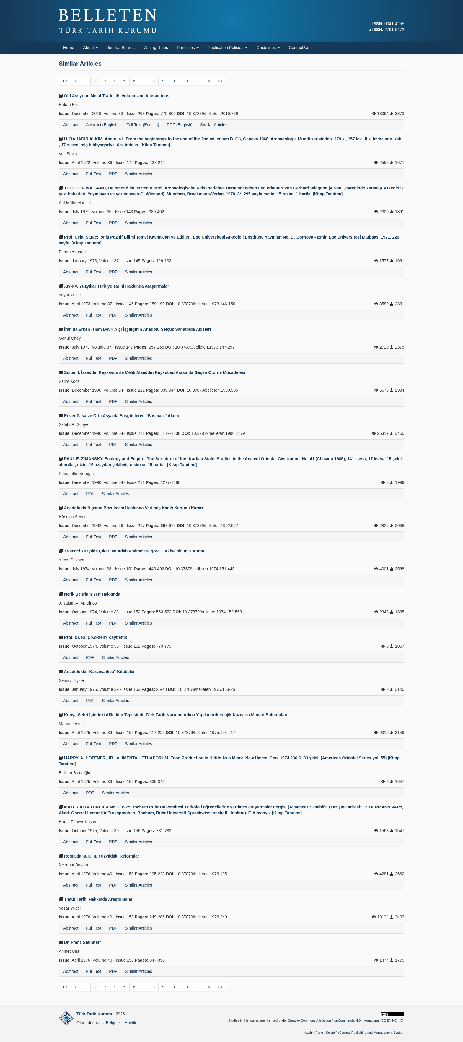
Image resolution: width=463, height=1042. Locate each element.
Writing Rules (156, 47)
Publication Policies (228, 47)
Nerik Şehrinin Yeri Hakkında (89, 594)
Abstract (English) (102, 124)
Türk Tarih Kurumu (94, 1014)
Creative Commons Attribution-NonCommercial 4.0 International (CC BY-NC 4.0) (345, 1020)
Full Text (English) (142, 124)
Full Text (93, 173)
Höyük (130, 1022)
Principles (188, 47)
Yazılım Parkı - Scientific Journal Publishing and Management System (354, 1032)
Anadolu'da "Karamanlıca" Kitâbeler (97, 671)
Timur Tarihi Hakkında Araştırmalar (96, 899)
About (90, 47)
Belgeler (113, 1022)
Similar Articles (213, 124)
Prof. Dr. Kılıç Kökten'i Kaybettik (93, 637)
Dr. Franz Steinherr (80, 942)
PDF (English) (180, 124)
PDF (113, 173)
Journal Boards (121, 47)
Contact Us (299, 47)
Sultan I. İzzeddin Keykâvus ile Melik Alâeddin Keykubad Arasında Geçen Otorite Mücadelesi (152, 372)
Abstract (70, 124)
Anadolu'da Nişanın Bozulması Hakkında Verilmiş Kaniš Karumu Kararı (131, 507)
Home (68, 47)
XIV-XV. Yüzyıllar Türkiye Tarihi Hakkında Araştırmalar (114, 286)
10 (174, 81)
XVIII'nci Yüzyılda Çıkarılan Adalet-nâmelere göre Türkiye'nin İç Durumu (131, 551)
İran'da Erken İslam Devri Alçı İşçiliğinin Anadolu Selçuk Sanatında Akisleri (135, 329)
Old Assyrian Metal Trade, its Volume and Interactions (114, 95)
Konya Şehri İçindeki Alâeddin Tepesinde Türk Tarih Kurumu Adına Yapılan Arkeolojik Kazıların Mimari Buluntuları (173, 714)
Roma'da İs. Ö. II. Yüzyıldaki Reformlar (99, 856)
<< (65, 81)
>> (220, 81)
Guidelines (268, 47)
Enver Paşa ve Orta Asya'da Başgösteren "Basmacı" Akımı (119, 415)
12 (198, 81)
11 (186, 81)
